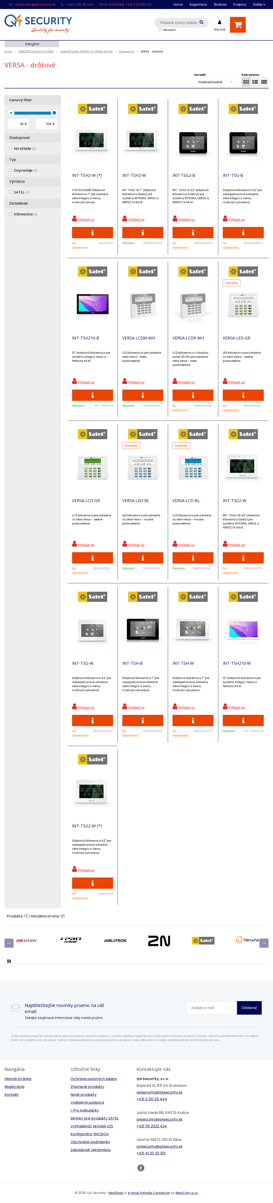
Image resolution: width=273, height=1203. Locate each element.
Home (178, 4)
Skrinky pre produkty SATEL (95, 1118)
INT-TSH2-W (134, 175)
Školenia (220, 4)
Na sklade (25, 148)
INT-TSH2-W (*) (87, 175)
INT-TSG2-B (184, 175)
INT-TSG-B (233, 175)
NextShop (116, 1193)
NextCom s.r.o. (187, 1193)
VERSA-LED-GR (236, 338)
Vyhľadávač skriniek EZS (92, 1126)
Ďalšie (259, 4)
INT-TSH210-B (85, 338)
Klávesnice (26, 214)
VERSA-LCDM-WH (138, 338)
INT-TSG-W (82, 663)
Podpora (239, 4)
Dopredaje (25, 170)
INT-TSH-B (132, 663)
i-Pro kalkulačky (85, 1110)
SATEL (22, 192)
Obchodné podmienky (90, 1142)
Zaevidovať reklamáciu (91, 1149)
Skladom (169, 30)
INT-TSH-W (183, 663)
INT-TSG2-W (234, 500)
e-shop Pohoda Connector (149, 1193)
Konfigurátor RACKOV (90, 1134)
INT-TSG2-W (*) (87, 826)
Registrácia (198, 4)
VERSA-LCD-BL (186, 500)
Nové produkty (84, 1094)
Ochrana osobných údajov (94, 1078)
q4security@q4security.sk (35, 4)
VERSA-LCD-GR (86, 500)
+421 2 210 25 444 (80, 4)
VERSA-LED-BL (135, 500)
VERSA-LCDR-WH (188, 338)
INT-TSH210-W (237, 663)
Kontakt (12, 1094)
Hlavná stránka (18, 1078)
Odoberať (249, 1008)
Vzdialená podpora (87, 1102)
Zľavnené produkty (87, 1086)
